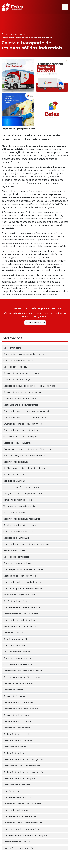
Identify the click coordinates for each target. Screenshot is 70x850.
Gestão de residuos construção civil (19, 626)
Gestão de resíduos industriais (17, 443)
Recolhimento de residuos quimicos (20, 525)
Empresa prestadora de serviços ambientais (23, 569)
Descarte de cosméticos (14, 690)
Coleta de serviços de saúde (16, 367)
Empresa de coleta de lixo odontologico (22, 582)
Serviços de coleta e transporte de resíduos (23, 493)
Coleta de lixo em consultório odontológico (23, 354)
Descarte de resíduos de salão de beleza (22, 392)
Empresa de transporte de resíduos (19, 620)
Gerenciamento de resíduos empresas (21, 436)
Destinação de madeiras (14, 747)
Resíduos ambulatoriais (14, 550)
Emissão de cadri (11, 791)
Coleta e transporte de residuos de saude (22, 588)
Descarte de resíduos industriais (18, 702)
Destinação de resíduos (14, 753)
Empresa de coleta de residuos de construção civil (27, 411)
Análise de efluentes (13, 633)
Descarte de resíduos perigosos (18, 715)
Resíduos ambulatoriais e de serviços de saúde (25, 468)
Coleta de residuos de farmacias (18, 360)
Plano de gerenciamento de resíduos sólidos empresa (28, 449)
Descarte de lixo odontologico (17, 379)
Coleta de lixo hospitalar (14, 645)
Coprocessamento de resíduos (17, 664)
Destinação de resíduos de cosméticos (21, 766)
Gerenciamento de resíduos (16, 842)
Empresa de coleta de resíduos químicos (22, 424)
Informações (19, 34)
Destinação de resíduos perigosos (19, 778)
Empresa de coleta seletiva (16, 810)
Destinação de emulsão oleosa (17, 740)
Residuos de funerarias (14, 481)
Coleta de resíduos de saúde (16, 652)
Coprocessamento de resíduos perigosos (22, 677)
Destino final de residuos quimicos (19, 576)
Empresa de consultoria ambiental (19, 816)
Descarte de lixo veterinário (16, 538)
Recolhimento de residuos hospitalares (21, 519)
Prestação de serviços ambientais (19, 595)
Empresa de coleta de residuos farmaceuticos (25, 417)
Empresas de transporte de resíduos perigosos (25, 835)
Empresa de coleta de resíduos (18, 797)
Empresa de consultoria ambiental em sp (22, 823)
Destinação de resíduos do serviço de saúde (24, 772)
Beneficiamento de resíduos (16, 639)
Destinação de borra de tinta (16, 734)
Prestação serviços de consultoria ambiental (24, 455)
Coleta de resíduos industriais (17, 563)
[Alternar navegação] (65, 7)
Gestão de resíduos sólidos (15, 601)
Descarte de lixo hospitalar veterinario (21, 373)
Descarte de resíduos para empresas (20, 709)
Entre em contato (35, 322)
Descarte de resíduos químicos (17, 721)
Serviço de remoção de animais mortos (21, 487)
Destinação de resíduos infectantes (20, 398)
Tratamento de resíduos (14, 512)
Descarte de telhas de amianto (18, 728)
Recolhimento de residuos (15, 462)
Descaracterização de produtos (18, 683)
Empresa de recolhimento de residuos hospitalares (27, 544)
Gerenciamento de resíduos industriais (21, 614)
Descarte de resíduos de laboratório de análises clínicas (29, 386)
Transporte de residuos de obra (17, 500)
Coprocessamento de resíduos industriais (22, 671)
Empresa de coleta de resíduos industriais (22, 804)
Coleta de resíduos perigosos (17, 658)
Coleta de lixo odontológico (16, 557)
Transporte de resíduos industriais (19, 506)
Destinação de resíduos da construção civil (23, 759)
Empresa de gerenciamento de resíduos (22, 607)
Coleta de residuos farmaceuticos (19, 531)
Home (7, 34)
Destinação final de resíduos (16, 785)
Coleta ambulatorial (12, 348)
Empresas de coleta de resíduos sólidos (21, 829)
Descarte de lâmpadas (14, 696)
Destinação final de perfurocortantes (20, 405)
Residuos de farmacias (14, 474)
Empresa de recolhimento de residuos (21, 430)
